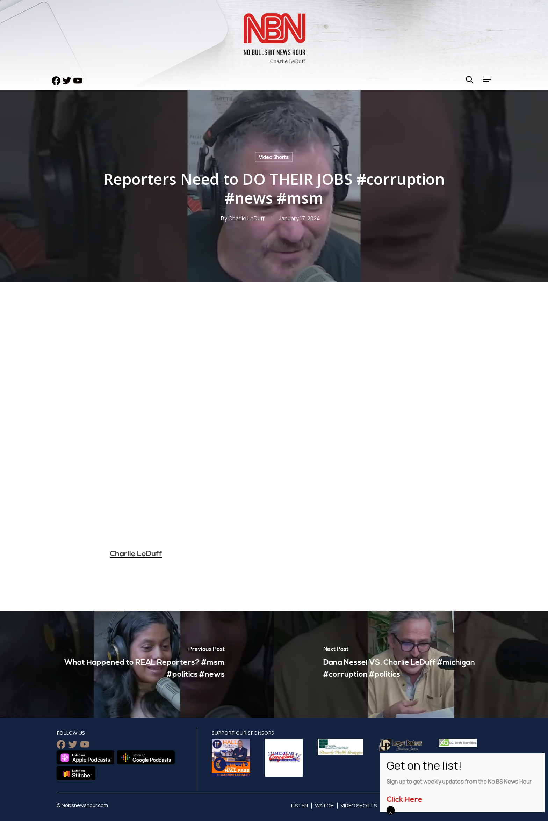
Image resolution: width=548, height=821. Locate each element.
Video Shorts (274, 157)
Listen (299, 805)
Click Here (405, 800)
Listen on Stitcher (76, 773)
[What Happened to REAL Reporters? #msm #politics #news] (137, 664)
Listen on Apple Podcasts (85, 757)
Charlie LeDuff (246, 218)
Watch (324, 805)
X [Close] (390, 812)
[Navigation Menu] (487, 79)
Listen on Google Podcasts (146, 757)
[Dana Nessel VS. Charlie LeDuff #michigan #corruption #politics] (411, 664)
